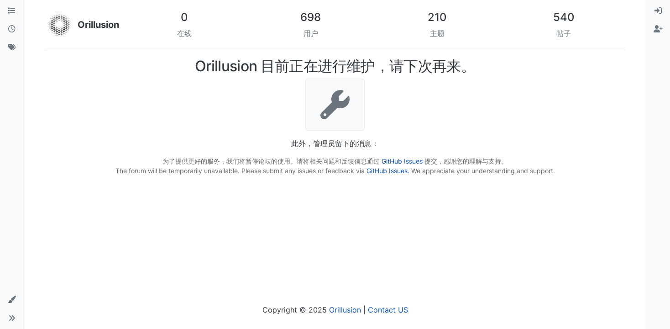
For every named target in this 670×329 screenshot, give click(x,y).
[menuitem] (658, 11)
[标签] (12, 47)
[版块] (12, 11)
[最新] (12, 29)
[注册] (658, 29)
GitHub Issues (402, 161)
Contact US (388, 309)
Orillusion (345, 309)
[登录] (658, 11)
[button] (12, 299)
